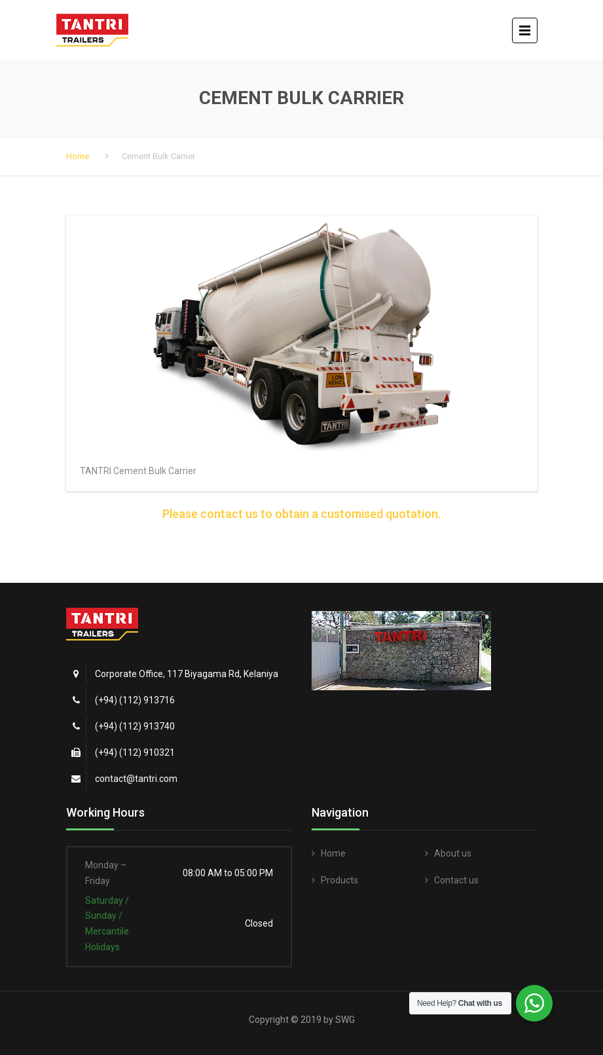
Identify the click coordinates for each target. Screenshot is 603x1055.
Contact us (456, 880)
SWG (345, 1019)
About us (452, 853)
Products (339, 880)
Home (77, 156)
